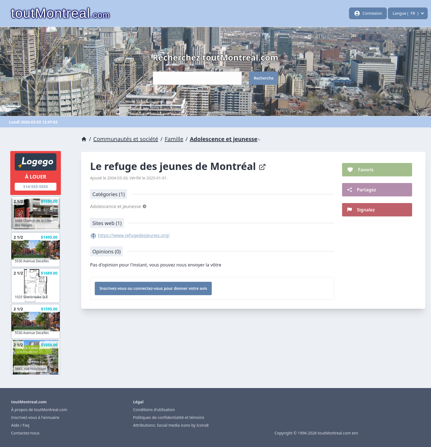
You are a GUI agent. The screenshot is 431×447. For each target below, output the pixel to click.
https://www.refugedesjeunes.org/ (134, 235)
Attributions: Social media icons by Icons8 (171, 425)
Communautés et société (125, 139)
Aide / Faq (20, 425)
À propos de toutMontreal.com (39, 409)
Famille (174, 139)
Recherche (263, 78)
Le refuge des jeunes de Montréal (178, 166)
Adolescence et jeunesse (225, 139)
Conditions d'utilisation (154, 409)
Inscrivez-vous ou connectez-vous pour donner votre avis (153, 288)
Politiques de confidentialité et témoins (168, 417)
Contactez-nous (25, 433)
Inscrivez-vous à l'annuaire (35, 417)
